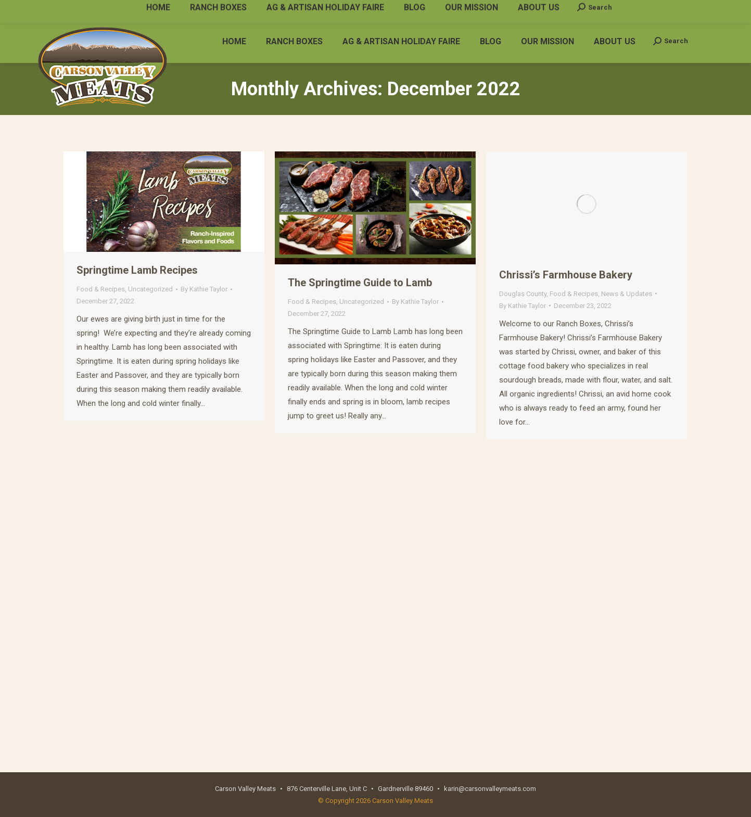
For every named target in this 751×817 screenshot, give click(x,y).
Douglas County (522, 294)
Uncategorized (150, 289)
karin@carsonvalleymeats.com (185, 10)
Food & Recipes (101, 289)
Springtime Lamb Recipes (137, 270)
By (204, 289)
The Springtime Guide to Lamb (360, 282)
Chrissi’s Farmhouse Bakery (565, 275)
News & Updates (626, 294)
